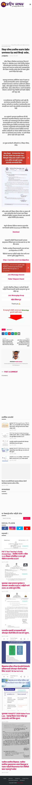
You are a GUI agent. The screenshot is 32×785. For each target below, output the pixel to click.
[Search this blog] (12, 518)
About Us (11, 778)
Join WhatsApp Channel (16, 275)
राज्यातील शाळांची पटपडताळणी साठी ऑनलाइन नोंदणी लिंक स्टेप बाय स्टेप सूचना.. (19, 442)
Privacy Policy (25, 778)
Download (16, 232)
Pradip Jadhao (20, 782)
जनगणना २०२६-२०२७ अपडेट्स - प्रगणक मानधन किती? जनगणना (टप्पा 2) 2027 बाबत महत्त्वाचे (19, 457)
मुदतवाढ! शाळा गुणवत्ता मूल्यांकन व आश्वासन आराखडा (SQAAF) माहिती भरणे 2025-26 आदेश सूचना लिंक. (15, 585)
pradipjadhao (5, 55)
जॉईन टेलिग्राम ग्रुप (16, 300)
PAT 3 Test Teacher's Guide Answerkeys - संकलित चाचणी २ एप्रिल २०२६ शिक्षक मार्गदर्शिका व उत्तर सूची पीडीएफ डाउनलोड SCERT (20, 434)
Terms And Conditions (13, 780)
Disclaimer (22, 780)
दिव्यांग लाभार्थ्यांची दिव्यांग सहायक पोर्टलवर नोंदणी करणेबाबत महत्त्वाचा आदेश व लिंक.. (14, 482)
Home (3, 45)
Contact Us (17, 778)
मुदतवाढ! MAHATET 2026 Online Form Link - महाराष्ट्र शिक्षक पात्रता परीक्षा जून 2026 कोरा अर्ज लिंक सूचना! (20, 450)
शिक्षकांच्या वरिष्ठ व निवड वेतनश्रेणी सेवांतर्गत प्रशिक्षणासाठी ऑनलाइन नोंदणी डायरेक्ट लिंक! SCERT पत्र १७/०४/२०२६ (16, 668)
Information (7, 45)
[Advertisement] (16, 26)
